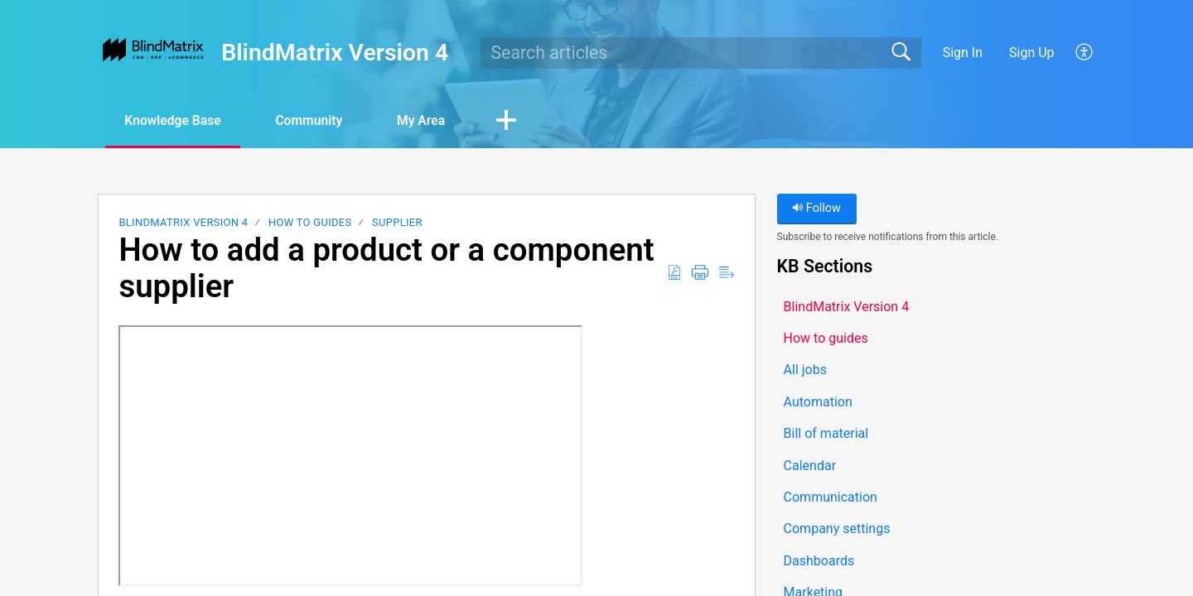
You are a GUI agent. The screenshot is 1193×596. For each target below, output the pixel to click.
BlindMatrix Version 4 (183, 223)
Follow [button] (816, 209)
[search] (701, 53)
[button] (1085, 53)
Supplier (397, 223)
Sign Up (1032, 52)
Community (317, 120)
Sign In (963, 52)
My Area (434, 120)
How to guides (310, 223)
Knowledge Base (176, 120)
